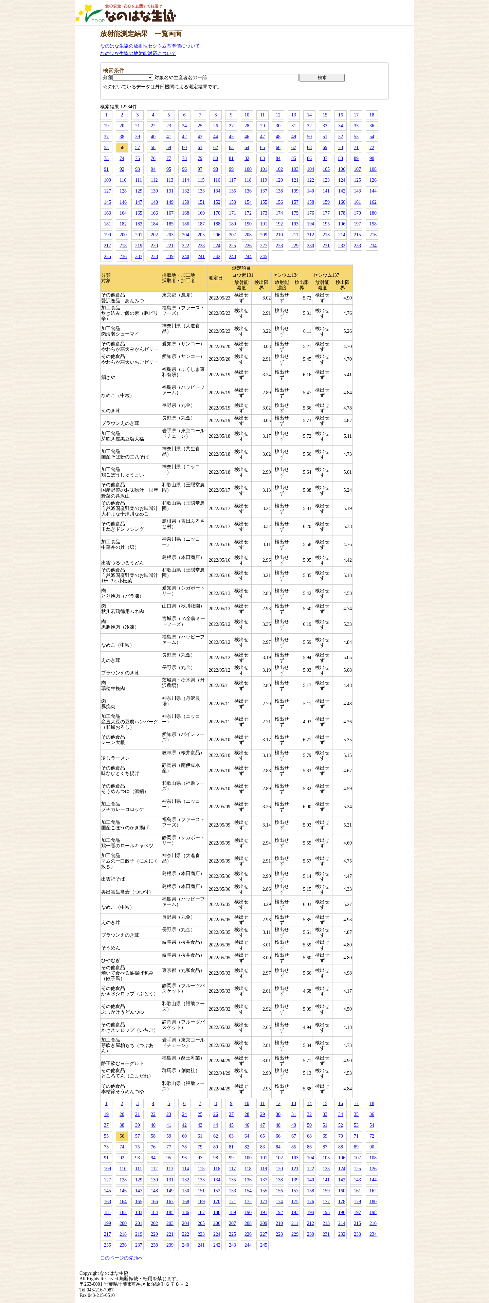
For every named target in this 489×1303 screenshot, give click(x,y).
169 (201, 213)
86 (309, 158)
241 (201, 256)
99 (231, 169)
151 (201, 202)
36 (371, 125)
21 (137, 125)
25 (200, 125)
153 (232, 202)
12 (278, 114)
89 (356, 158)
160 (341, 202)
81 (231, 158)
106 (341, 169)
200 (123, 234)
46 (246, 136)
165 (138, 213)
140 (310, 191)
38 (122, 136)
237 (138, 256)
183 (138, 224)
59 (168, 147)
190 (248, 224)
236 (123, 256)
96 (184, 169)
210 (279, 234)
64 (246, 147)
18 (371, 114)
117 (232, 180)
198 (373, 224)
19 (106, 125)
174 (279, 213)
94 (153, 169)
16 (340, 114)
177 (326, 213)
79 (200, 158)
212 (310, 234)
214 (341, 234)
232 (341, 245)
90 (371, 158)
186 (185, 224)
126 (373, 180)
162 (373, 202)
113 (169, 180)
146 (123, 202)
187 (201, 224)
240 (185, 256)
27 (231, 125)
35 (356, 125)
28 (246, 125)
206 (216, 234)
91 (106, 169)
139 (294, 191)
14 (309, 114)
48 (278, 136)
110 (123, 180)
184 (154, 224)
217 (107, 245)
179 (357, 213)
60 (184, 147)
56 (122, 147)
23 (168, 125)
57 (137, 147)
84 (278, 158)
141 (326, 191)
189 (232, 224)
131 (170, 191)
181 (107, 224)
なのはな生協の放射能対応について (138, 53)
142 (341, 191)
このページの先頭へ (121, 1258)
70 (340, 147)
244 (248, 256)
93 (137, 169)
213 (326, 234)
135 (232, 191)
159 (326, 202)
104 (310, 169)
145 (107, 202)
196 (341, 224)
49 (293, 136)
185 (170, 224)
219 (138, 245)
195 (326, 224)
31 (293, 125)
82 (246, 158)
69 (325, 147)
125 (357, 180)
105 (326, 169)
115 (201, 180)
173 (263, 213)
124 (341, 180)
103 (294, 169)
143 (357, 191)
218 (123, 245)
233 (357, 245)
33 (325, 125)
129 (138, 191)
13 (293, 114)
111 (138, 180)
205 (201, 234)
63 (231, 147)
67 (293, 147)
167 (170, 213)
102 (279, 169)
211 (294, 234)
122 (310, 180)
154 (248, 202)
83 (262, 158)
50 (309, 136)
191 (263, 224)
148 (154, 202)
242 (216, 256)
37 (106, 136)
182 (123, 224)
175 (294, 213)
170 (216, 213)
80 (215, 158)
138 (279, 191)
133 (201, 191)
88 (340, 158)
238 (154, 256)
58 (153, 147)
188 (216, 224)
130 (154, 191)
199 (107, 234)
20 (122, 125)
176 (310, 213)
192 (279, 224)
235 (107, 256)
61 (200, 147)
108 (373, 169)
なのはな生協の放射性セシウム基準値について (150, 46)
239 (170, 256)
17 (356, 114)
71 (356, 147)
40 (153, 136)
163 (107, 213)
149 (170, 202)
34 (340, 125)
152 (216, 202)
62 (215, 147)
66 (278, 147)
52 (340, 136)
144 (373, 191)
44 (215, 136)
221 (170, 245)
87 (325, 158)
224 (216, 245)
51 (325, 136)
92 (122, 169)
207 (232, 234)
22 (153, 125)
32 (309, 125)
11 (262, 114)
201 (138, 234)
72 (371, 147)
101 (263, 169)
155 (263, 202)
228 (279, 245)
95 (168, 169)
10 (246, 114)
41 (168, 136)
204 (185, 234)
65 (262, 147)
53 (356, 136)
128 (123, 191)
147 (138, 202)
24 (184, 125)
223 (201, 245)
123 (326, 180)
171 (232, 213)
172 (248, 213)
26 (215, 125)
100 (248, 169)
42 (184, 136)
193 (294, 224)
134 (216, 191)
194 (310, 224)
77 (168, 158)
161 (357, 202)
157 (294, 202)
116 (216, 180)
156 (279, 202)
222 (185, 245)
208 (248, 234)
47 (262, 136)
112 (154, 180)
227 (263, 245)
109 (107, 180)
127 (107, 191)
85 (293, 158)
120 (279, 180)
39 (137, 136)
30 (278, 125)
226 (248, 245)
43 (200, 136)
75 (137, 158)
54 (371, 136)
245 (263, 256)
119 (263, 180)
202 (154, 234)
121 (294, 180)
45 (231, 136)
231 (326, 245)
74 (122, 158)
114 (185, 180)
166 (154, 213)
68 (309, 147)
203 (170, 234)
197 (357, 224)
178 (341, 213)
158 (310, 202)
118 (247, 180)
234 (373, 245)
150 (185, 202)
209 (263, 234)
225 (232, 245)
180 (373, 213)
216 (373, 234)
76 (153, 158)
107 (357, 169)
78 (184, 158)
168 (185, 213)
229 (294, 245)
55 (106, 147)
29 (262, 125)
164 (123, 213)
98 (215, 169)
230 (310, 245)
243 (232, 256)
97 (200, 169)
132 (185, 191)
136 (248, 191)
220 (154, 245)
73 (106, 158)
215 (357, 234)
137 (263, 191)
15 (325, 114)
